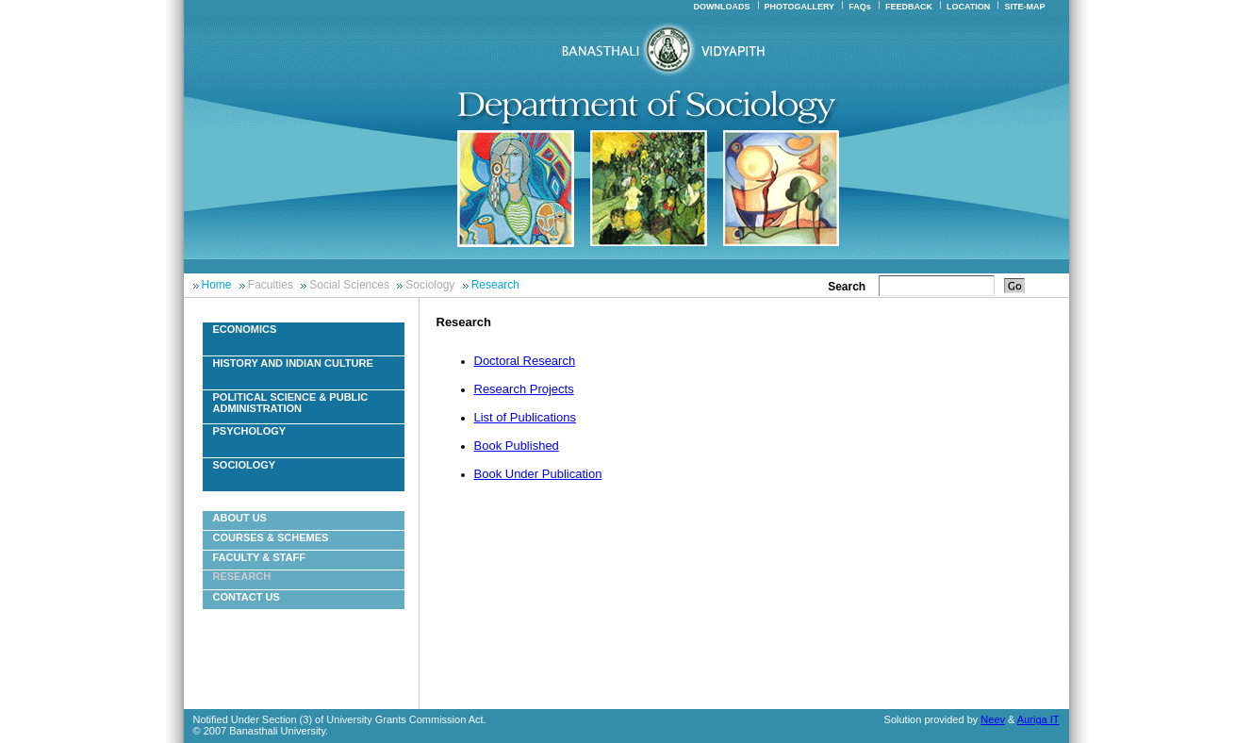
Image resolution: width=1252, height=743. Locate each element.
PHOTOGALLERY (800, 6)
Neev (992, 719)
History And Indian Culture (293, 363)
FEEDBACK (908, 6)
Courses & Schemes (271, 537)
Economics (245, 329)
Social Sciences (349, 284)
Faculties (270, 284)
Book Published (516, 445)
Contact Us (246, 597)
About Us (240, 517)
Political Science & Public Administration (291, 402)
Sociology (429, 284)
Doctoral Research (525, 361)
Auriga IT (1038, 719)
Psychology (250, 431)
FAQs (859, 6)
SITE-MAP (1024, 6)
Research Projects (524, 389)
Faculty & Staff (259, 557)
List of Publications (525, 417)
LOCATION (968, 6)
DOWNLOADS (721, 6)
